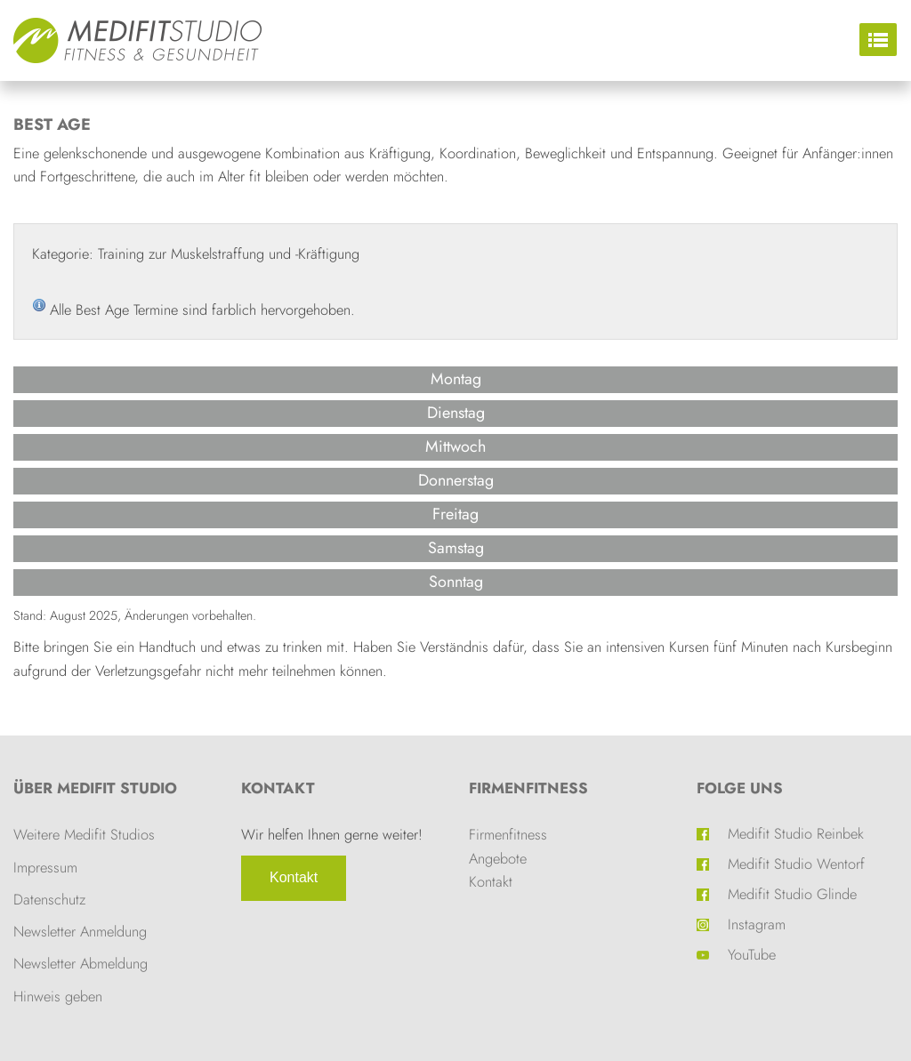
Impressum (45, 867)
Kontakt (294, 877)
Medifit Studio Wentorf (796, 863)
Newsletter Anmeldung (80, 931)
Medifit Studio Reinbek (796, 833)
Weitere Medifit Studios (84, 834)
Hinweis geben (57, 996)
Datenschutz (49, 899)
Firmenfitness (528, 788)
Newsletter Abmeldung (80, 963)
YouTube (752, 954)
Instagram (757, 924)
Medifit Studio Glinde (792, 893)
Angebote (498, 858)
